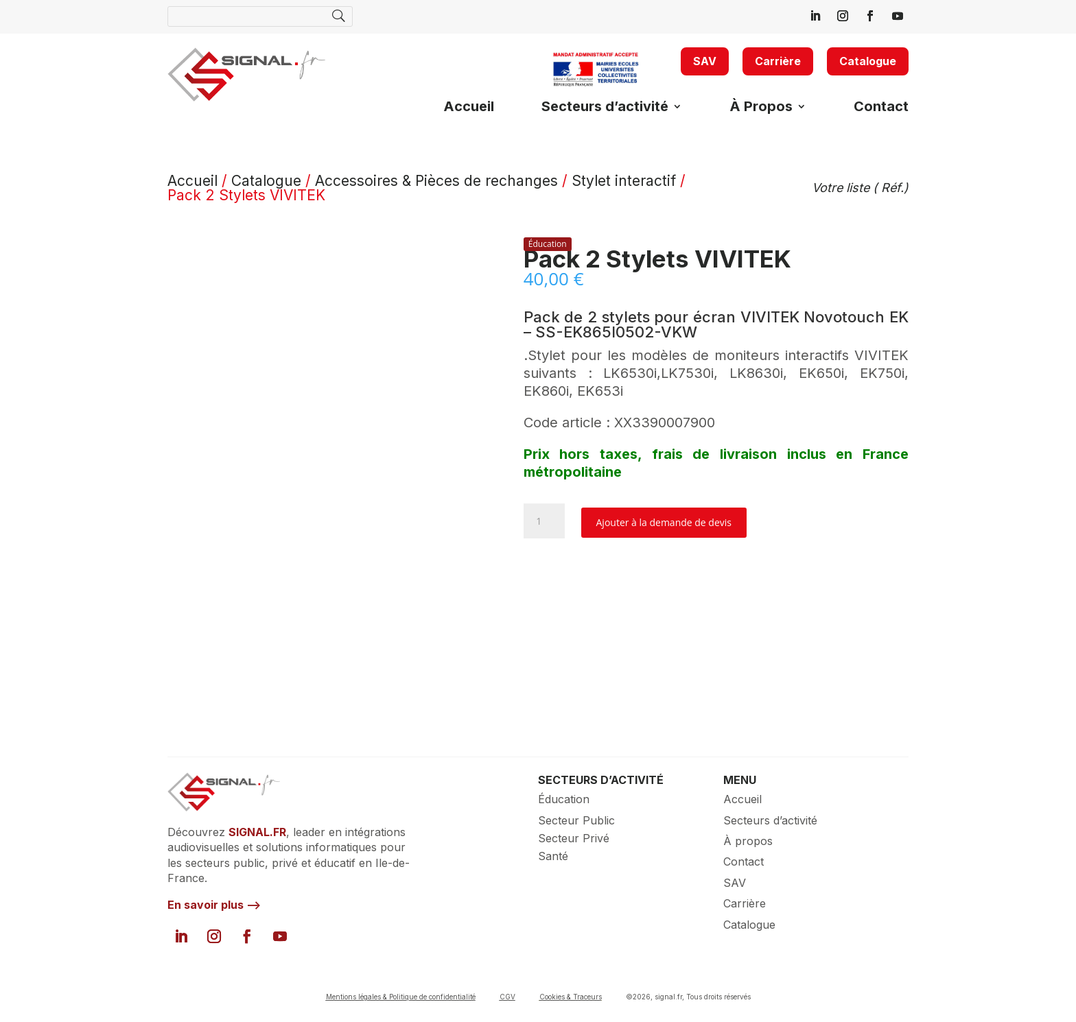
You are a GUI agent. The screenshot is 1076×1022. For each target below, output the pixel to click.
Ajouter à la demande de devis (664, 522)
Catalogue (867, 61)
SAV (704, 61)
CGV (507, 997)
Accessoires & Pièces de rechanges (436, 180)
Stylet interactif (624, 180)
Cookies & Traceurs (570, 997)
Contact (881, 108)
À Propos (761, 108)
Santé (553, 856)
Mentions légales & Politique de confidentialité (401, 997)
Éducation (563, 799)
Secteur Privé (573, 838)
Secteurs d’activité (604, 108)
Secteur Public (576, 820)
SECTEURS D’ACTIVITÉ (601, 780)
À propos (748, 841)
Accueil (468, 108)
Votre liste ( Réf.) (860, 188)
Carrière (778, 61)
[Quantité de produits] (544, 520)
